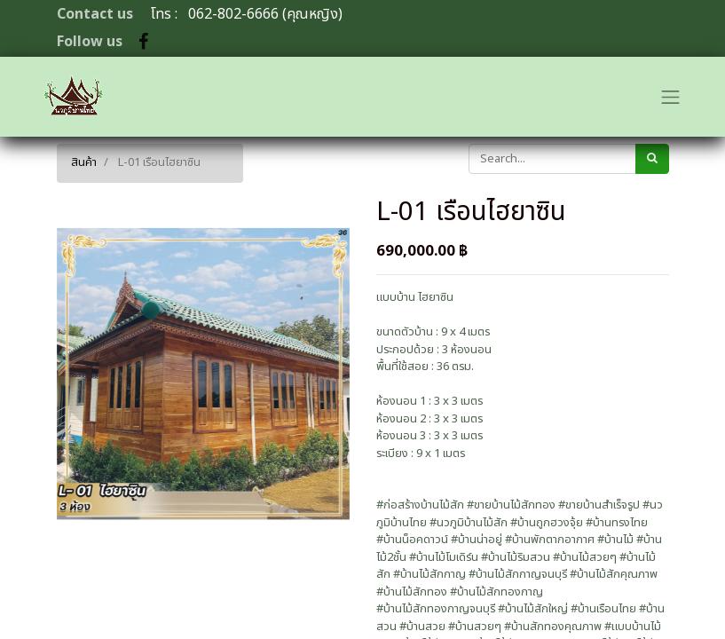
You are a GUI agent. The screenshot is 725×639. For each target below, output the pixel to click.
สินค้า (84, 162)
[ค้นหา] (652, 159)
